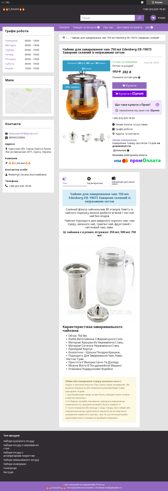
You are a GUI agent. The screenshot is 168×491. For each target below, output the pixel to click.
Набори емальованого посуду (21, 459)
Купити (131, 85)
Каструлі (8, 472)
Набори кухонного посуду (18, 441)
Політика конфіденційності (108, 487)
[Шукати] (139, 18)
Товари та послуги (84, 27)
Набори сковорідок (14, 464)
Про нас (108, 27)
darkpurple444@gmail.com (23, 133)
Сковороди (10, 468)
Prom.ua (100, 484)
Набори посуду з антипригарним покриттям (19, 454)
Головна (64, 27)
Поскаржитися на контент (80, 487)
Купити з (131, 94)
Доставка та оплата (129, 27)
